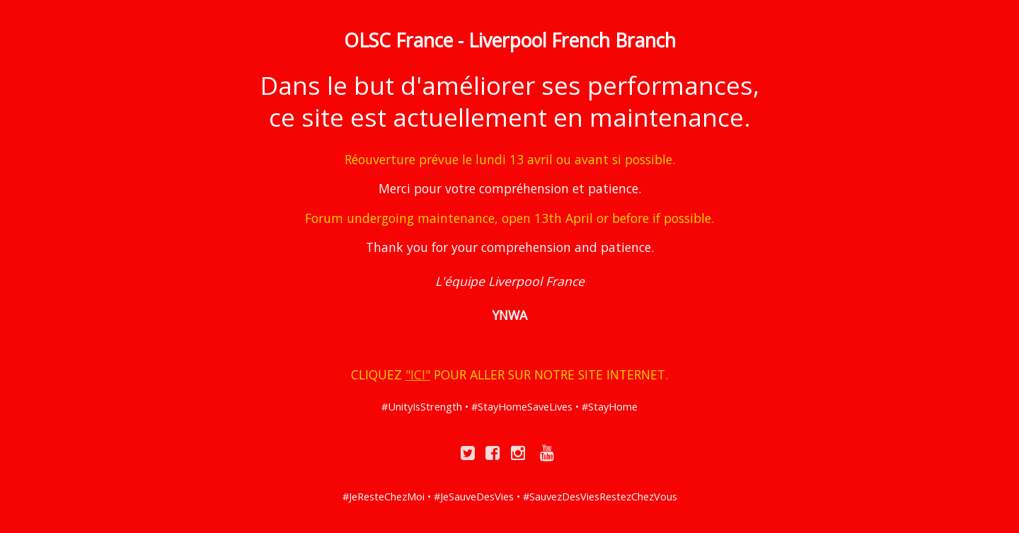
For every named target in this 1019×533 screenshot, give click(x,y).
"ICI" (417, 374)
